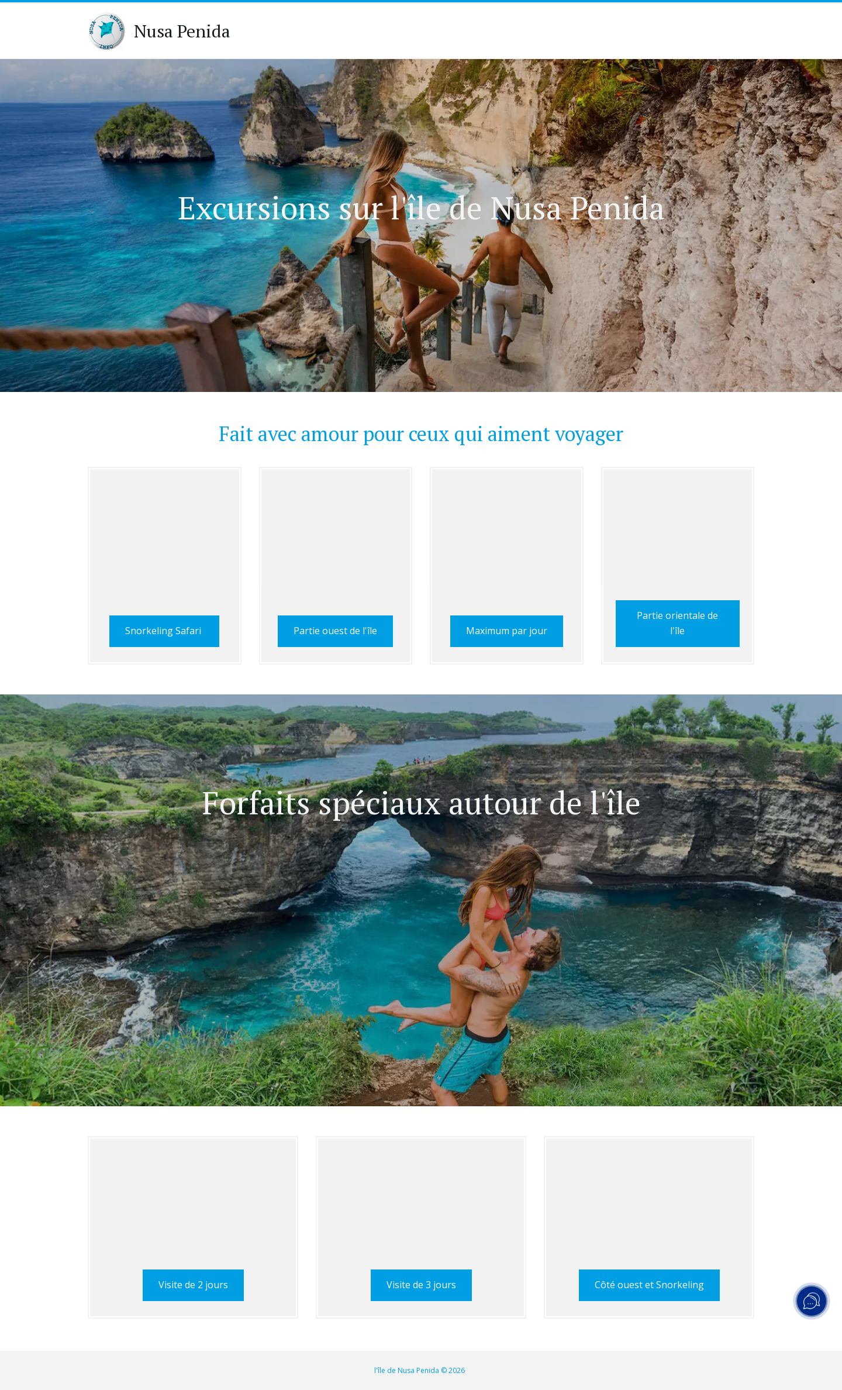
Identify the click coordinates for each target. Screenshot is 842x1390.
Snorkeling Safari (164, 631)
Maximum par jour (506, 624)
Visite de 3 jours (421, 1286)
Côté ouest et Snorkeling (649, 1286)
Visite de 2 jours (193, 1286)
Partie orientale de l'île (677, 624)
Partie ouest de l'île (335, 624)
